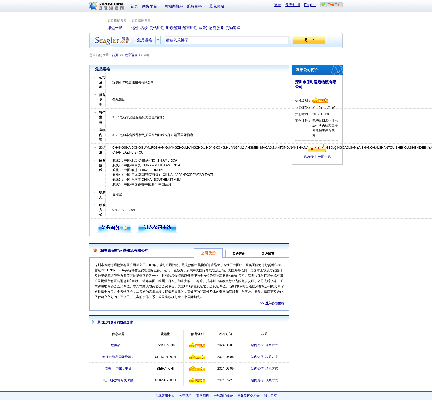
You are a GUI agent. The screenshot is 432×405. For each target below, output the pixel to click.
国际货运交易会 (248, 396)
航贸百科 (194, 6)
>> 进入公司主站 (272, 303)
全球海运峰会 (223, 396)
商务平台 (149, 6)
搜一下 (309, 40)
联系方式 (271, 345)
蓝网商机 (202, 396)
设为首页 (270, 396)
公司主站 (324, 157)
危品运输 (131, 55)
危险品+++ (118, 345)
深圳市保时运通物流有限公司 (124, 250)
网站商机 (172, 6)
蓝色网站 (216, 6)
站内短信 (257, 345)
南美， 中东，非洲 (118, 368)
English (310, 5)
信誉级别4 (197, 345)
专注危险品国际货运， (118, 357)
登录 (277, 5)
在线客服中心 (164, 396)
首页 (134, 6)
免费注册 (292, 5)
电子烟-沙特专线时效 (118, 380)
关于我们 (185, 396)
